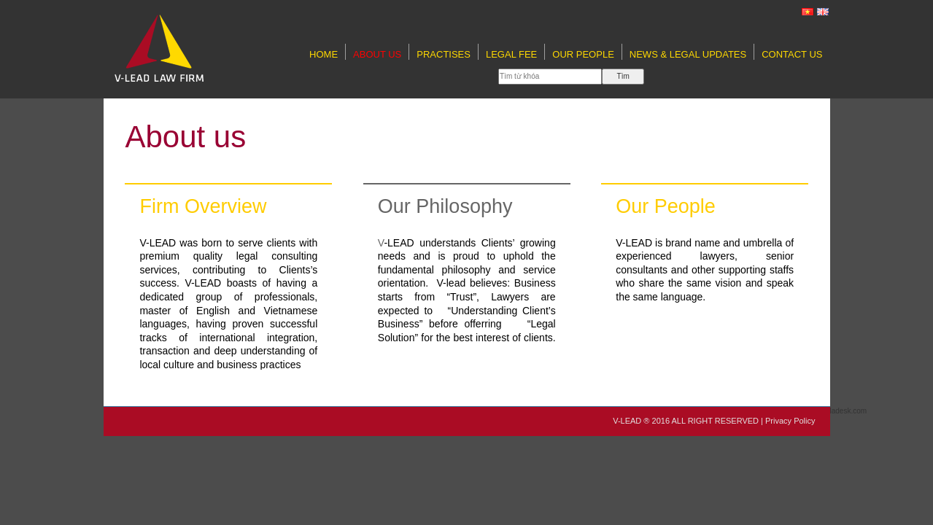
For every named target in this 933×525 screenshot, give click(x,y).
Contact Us (792, 54)
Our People (583, 54)
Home (323, 54)
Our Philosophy (445, 206)
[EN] (823, 11)
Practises (444, 54)
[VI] (808, 11)
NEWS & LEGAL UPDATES (688, 54)
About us (377, 54)
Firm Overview (202, 206)
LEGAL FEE (511, 54)
